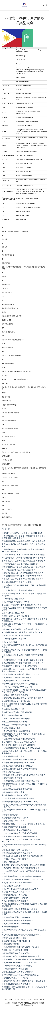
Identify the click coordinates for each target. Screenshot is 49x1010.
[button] (2, 5)
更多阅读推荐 (6, 529)
